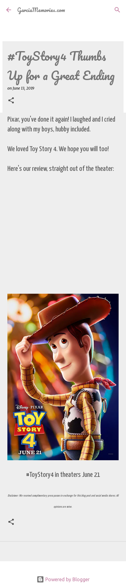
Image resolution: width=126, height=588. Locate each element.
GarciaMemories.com (41, 10)
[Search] (117, 9)
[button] (11, 101)
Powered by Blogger (63, 579)
